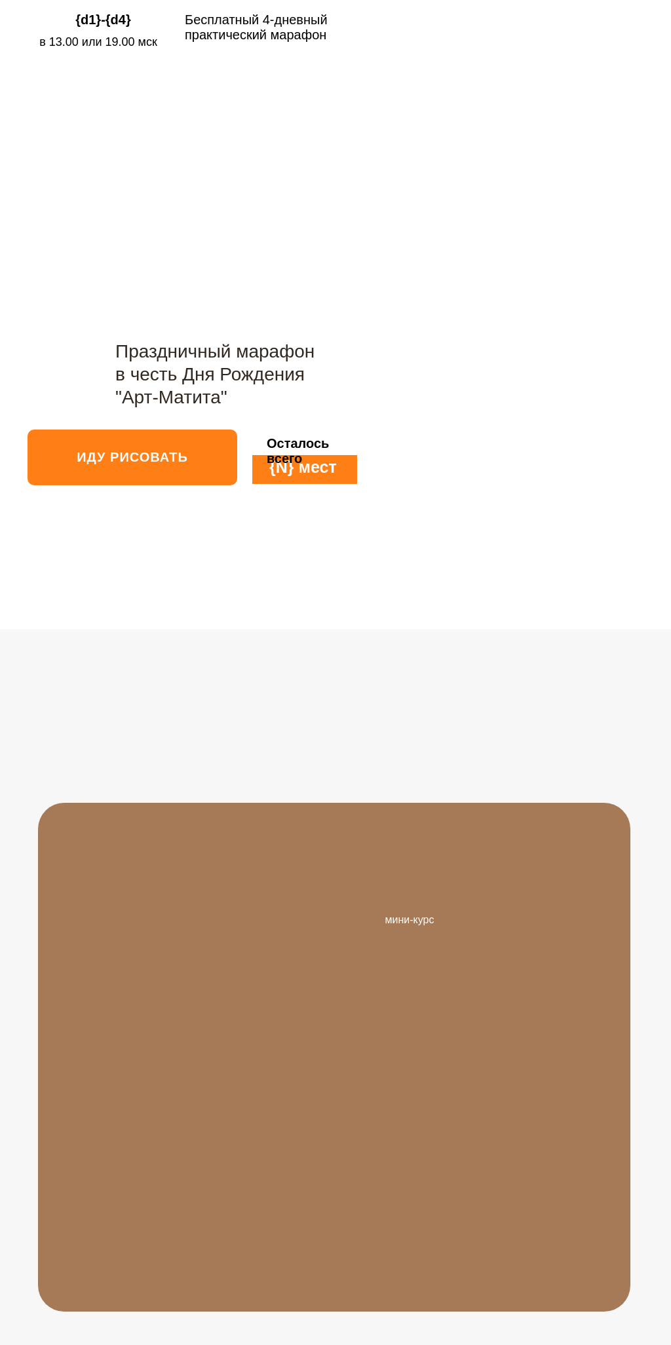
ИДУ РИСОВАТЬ (132, 457)
